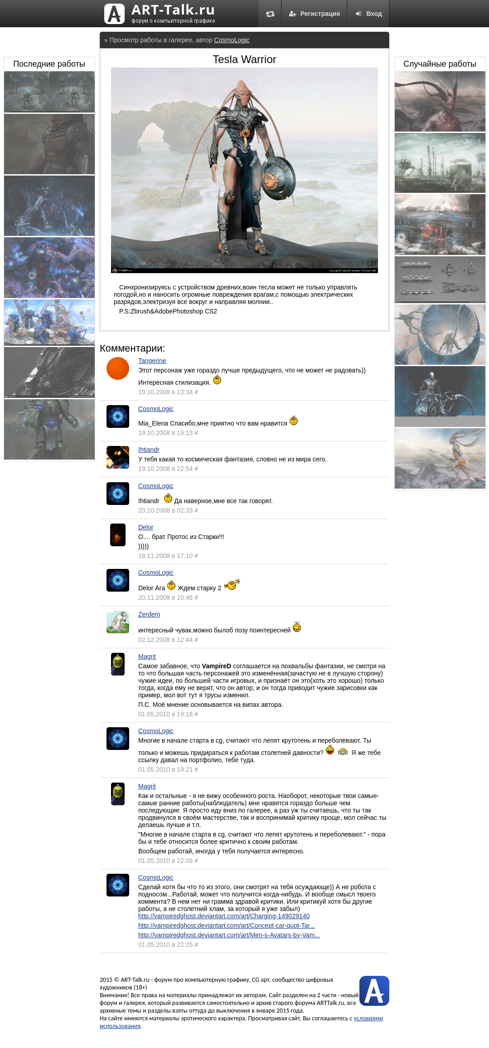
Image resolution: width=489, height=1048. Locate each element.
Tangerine (152, 360)
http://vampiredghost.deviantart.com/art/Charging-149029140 (224, 916)
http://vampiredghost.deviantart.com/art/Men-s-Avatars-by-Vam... (229, 935)
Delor (145, 527)
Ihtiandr (149, 449)
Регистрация (314, 13)
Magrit (147, 656)
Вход (368, 13)
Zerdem (149, 614)
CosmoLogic (232, 40)
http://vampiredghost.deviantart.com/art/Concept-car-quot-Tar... (226, 925)
